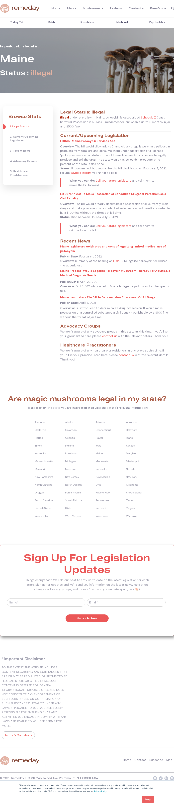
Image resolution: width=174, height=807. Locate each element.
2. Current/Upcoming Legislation (24, 138)
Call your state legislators (113, 181)
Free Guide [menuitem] (158, 8)
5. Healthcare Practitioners (19, 173)
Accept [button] (148, 799)
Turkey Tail (16, 22)
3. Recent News (20, 150)
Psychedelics (157, 22)
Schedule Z (148, 117)
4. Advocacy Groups (23, 161)
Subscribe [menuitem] (156, 762)
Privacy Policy (100, 791)
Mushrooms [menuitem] (91, 8)
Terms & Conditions (18, 737)
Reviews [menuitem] (115, 8)
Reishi (51, 22)
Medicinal (122, 22)
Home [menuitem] (55, 8)
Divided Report (81, 173)
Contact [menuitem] (135, 8)
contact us (109, 338)
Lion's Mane (87, 22)
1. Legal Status (19, 126)
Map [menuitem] (70, 8)
